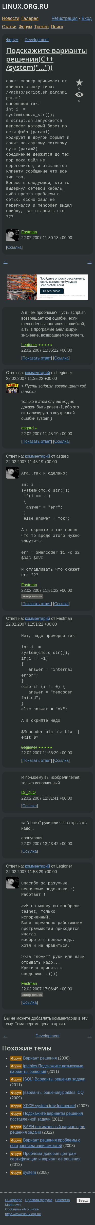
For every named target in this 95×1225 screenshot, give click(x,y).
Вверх (83, 1200)
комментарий (37, 373)
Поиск (57, 26)
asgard (27, 428)
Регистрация (65, 18)
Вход (87, 18)
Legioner (29, 345)
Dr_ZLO (28, 792)
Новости (10, 18)
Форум (25, 26)
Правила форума (38, 1200)
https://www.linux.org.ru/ (23, 1214)
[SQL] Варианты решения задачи (54, 1079)
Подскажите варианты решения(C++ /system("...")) (46, 58)
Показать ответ (36, 358)
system (29, 1172)
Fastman (29, 232)
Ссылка (14, 247)
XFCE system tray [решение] (49, 1106)
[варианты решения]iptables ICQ (53, 1092)
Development (37, 40)
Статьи (9, 26)
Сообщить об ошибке (22, 1209)
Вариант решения (40, 1058)
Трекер (41, 26)
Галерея (30, 18)
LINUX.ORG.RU (25, 6)
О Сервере (13, 1200)
